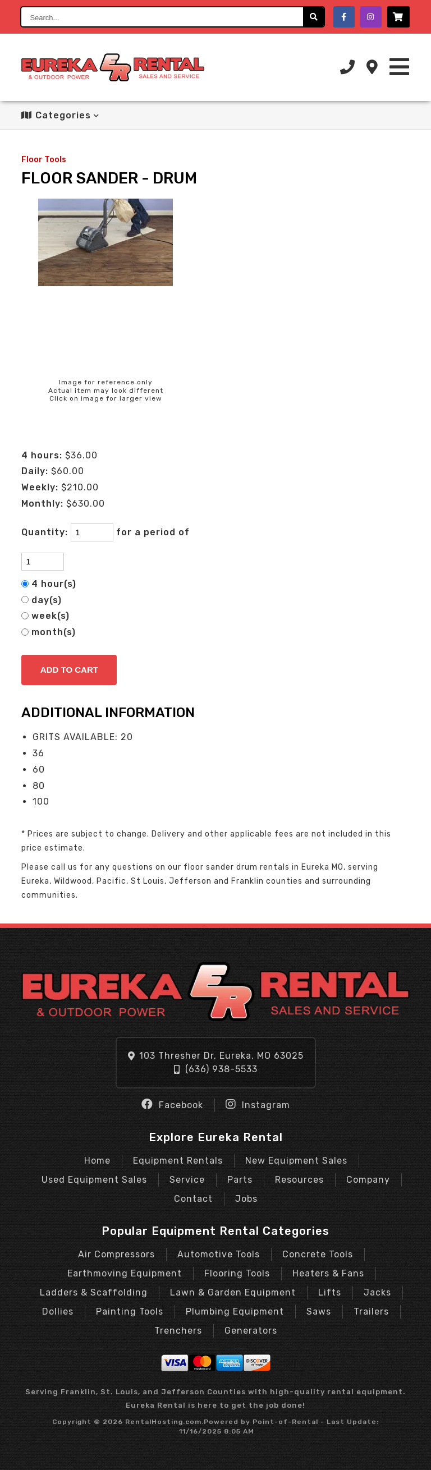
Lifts (329, 1292)
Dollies (58, 1311)
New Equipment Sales (296, 1160)
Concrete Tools (317, 1254)
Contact (193, 1198)
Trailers (371, 1311)
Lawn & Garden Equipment (233, 1292)
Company (368, 1179)
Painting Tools (129, 1311)
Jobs (246, 1198)
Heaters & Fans (328, 1273)
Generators (250, 1330)
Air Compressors (116, 1254)
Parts (240, 1179)
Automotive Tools (218, 1254)
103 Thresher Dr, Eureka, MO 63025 (216, 1055)
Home (97, 1160)
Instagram (258, 1104)
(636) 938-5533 (216, 1069)
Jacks (377, 1292)
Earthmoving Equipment (124, 1273)
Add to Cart (69, 669)
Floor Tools (43, 159)
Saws (318, 1311)
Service (187, 1179)
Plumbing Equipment (235, 1311)
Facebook (172, 1104)
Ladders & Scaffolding (94, 1292)
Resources (299, 1179)
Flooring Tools (237, 1273)
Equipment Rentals (178, 1160)
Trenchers (178, 1330)
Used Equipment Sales (94, 1179)
